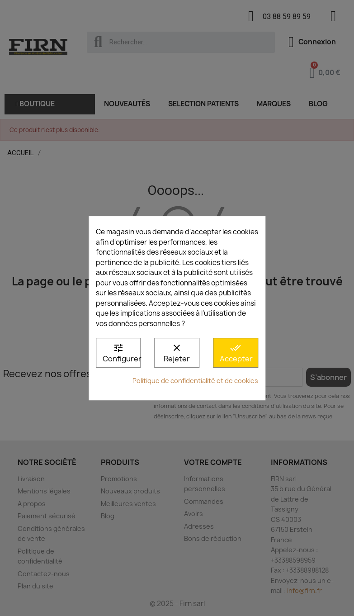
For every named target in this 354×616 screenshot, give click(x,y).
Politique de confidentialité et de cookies (195, 380)
